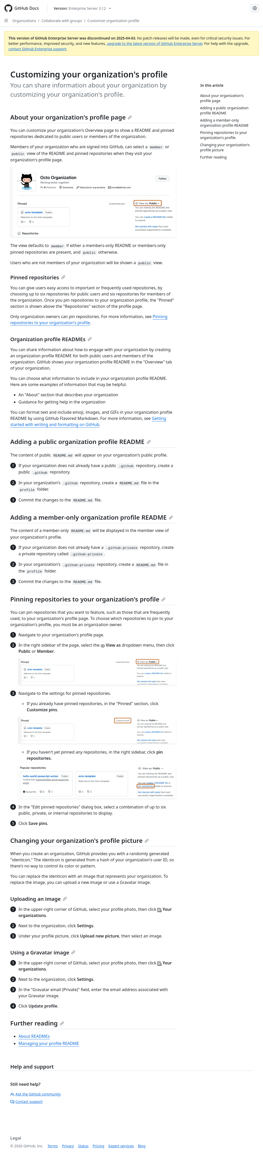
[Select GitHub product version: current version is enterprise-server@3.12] (82, 8)
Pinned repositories (37, 277)
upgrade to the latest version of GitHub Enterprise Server (154, 43)
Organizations (24, 20)
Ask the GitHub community (35, 1094)
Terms (53, 1145)
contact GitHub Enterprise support (37, 48)
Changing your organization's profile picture (79, 840)
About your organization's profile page (71, 117)
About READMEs (34, 1036)
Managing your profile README (48, 1043)
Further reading (37, 1023)
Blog (142, 1145)
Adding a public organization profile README (80, 441)
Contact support (26, 1101)
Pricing (98, 1145)
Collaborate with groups (61, 20)
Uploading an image (38, 898)
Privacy (68, 1145)
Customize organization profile (113, 20)
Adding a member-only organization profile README (91, 517)
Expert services (121, 1145)
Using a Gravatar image (42, 952)
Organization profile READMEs (51, 339)
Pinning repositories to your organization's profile (87, 599)
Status (83, 1145)
